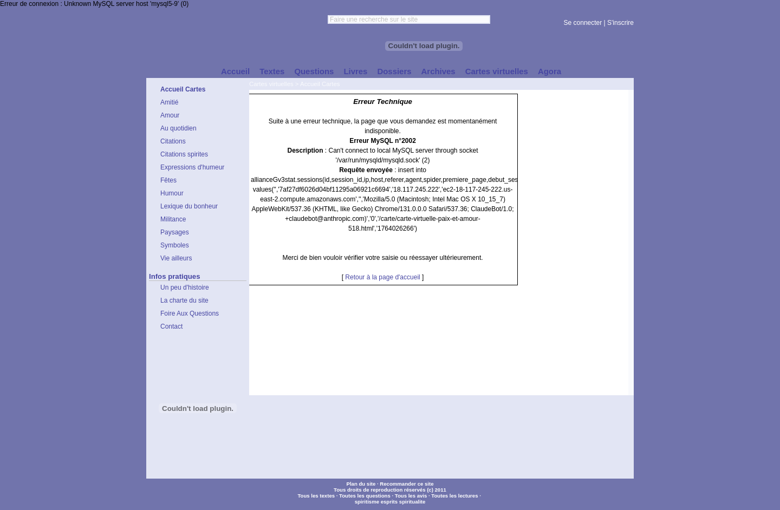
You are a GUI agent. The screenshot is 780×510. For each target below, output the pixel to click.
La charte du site (184, 300)
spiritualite (412, 502)
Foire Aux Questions (189, 313)
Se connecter (583, 23)
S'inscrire (620, 23)
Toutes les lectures (454, 496)
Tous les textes (316, 496)
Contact (171, 326)
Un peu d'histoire (184, 287)
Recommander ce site (406, 484)
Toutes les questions (365, 496)
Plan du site (360, 484)
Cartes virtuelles (271, 84)
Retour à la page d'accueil (382, 277)
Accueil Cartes (320, 84)
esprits (389, 502)
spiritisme (367, 502)
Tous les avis (411, 496)
